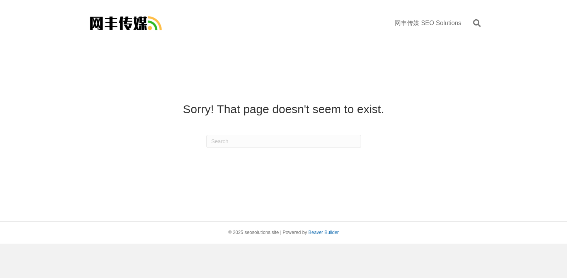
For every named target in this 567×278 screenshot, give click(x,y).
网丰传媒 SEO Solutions (428, 23)
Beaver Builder (323, 232)
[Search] (474, 23)
